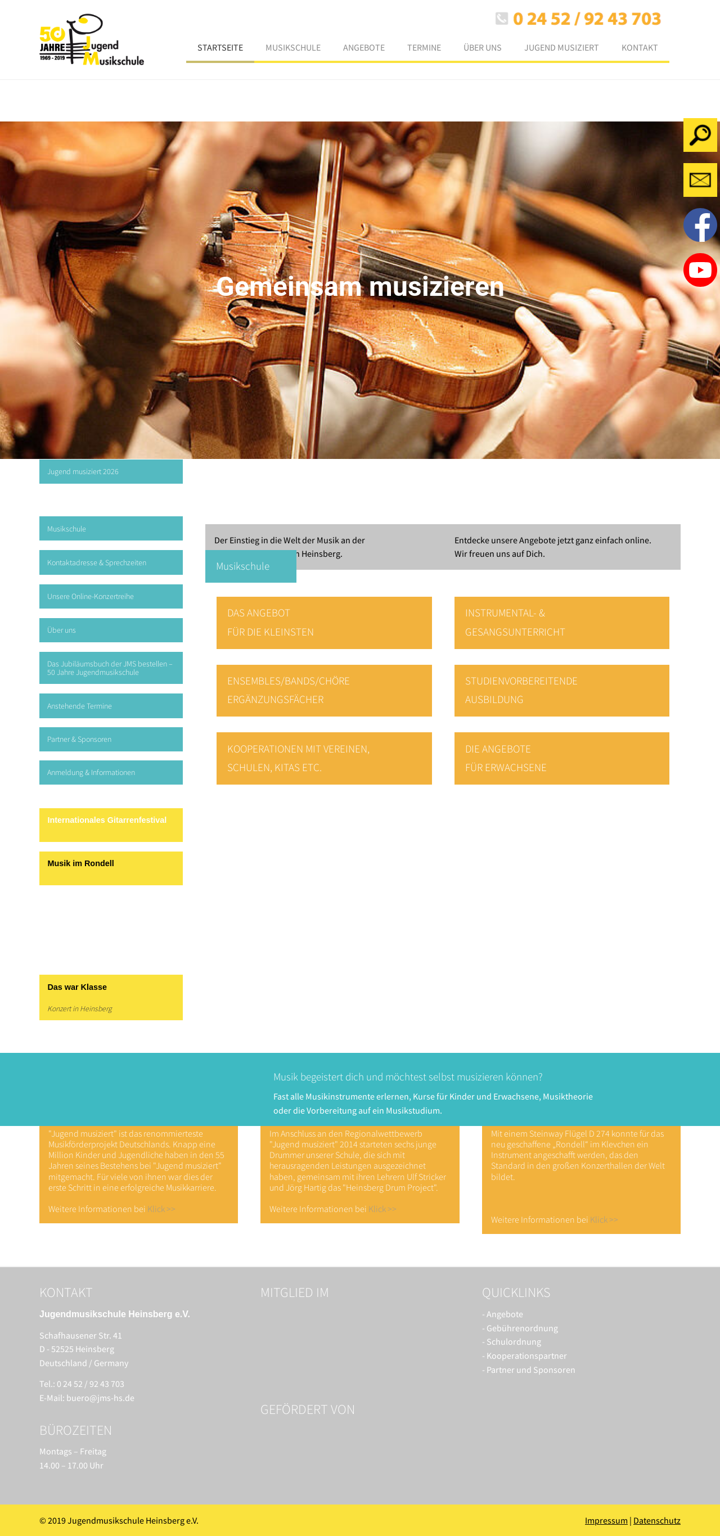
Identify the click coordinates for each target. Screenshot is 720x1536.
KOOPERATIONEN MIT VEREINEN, (298, 748)
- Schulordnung (511, 1341)
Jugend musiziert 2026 (83, 471)
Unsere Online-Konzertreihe (90, 596)
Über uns (61, 630)
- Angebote (502, 1313)
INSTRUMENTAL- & (505, 612)
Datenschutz (657, 1520)
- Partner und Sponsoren (528, 1369)
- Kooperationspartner (524, 1355)
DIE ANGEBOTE (498, 748)
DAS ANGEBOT (258, 612)
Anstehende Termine (79, 706)
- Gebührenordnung (520, 1328)
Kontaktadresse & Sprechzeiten (96, 562)
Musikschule (66, 529)
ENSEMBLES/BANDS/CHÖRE (288, 680)
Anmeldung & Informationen (91, 772)
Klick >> (161, 1208)
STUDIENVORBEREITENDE (521, 680)
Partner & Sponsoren (79, 739)
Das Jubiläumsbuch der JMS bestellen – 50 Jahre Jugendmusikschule (110, 668)
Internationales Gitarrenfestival (106, 820)
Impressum (606, 1520)
